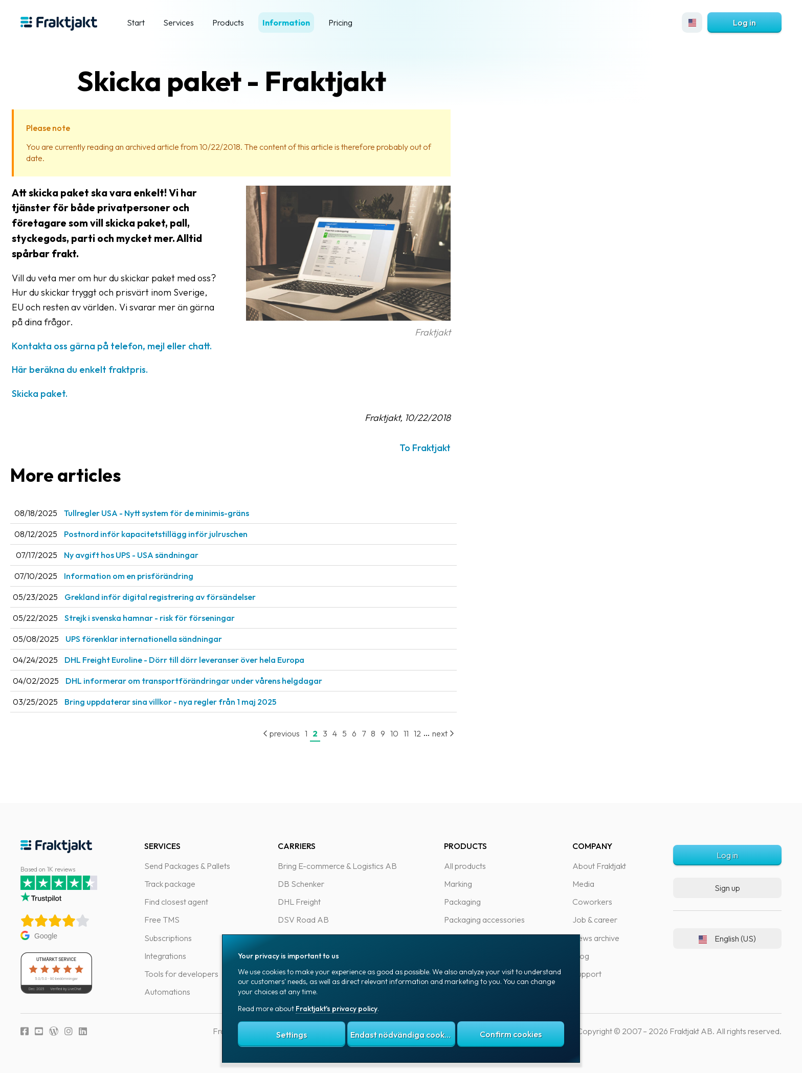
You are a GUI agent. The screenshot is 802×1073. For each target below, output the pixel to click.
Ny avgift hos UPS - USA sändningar (151, 555)
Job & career (594, 919)
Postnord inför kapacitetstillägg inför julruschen (176, 534)
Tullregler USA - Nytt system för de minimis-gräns (177, 513)
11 (426, 733)
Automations (167, 992)
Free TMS (162, 919)
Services (178, 22)
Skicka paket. (60, 393)
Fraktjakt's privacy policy (336, 1008)
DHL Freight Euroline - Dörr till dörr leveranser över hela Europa (205, 660)
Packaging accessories (484, 919)
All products (465, 866)
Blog (580, 956)
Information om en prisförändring (149, 576)
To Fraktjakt (445, 448)
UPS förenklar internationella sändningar (164, 639)
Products (228, 22)
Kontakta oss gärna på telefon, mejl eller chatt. (132, 346)
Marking (458, 884)
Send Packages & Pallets (187, 866)
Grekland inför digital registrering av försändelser (180, 597)
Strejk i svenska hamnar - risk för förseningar (170, 618)
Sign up (727, 888)
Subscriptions (168, 938)
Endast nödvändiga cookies (402, 1035)
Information (286, 22)
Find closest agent (176, 902)
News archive (595, 938)
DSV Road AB (303, 919)
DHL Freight (299, 902)
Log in (744, 22)
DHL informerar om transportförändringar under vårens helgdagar (214, 681)
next (464, 733)
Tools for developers (181, 974)
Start (136, 22)
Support (587, 974)
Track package (169, 884)
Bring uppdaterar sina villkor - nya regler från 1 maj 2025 (191, 702)
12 (437, 733)
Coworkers (592, 902)
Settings (291, 1035)
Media (583, 884)
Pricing (340, 22)
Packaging (462, 902)
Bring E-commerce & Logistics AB (337, 866)
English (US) (727, 938)
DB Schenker (301, 884)
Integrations (165, 956)
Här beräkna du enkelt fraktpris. (100, 369)
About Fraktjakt (599, 866)
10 (415, 733)
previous (301, 733)
